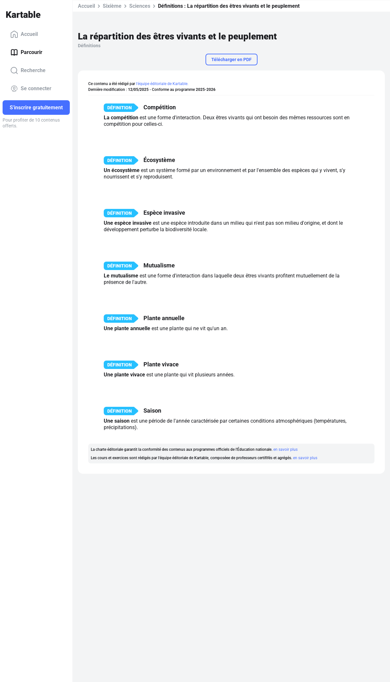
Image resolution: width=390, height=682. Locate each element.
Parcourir (26, 52)
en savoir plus (285, 449)
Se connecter (30, 88)
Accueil (24, 34)
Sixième (112, 6)
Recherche (28, 70)
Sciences (139, 6)
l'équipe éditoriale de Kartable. (162, 83)
